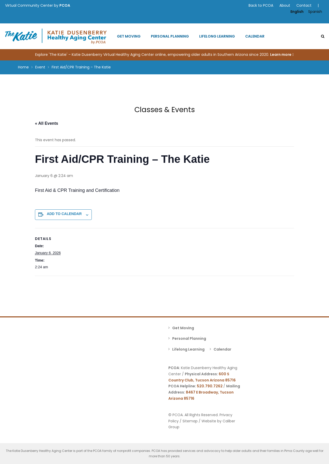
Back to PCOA (261, 5)
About (284, 5)
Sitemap (190, 421)
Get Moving (129, 36)
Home (23, 67)
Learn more (282, 54)
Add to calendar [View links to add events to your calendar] (64, 214)
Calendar (254, 36)
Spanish (315, 11)
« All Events (46, 123)
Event (40, 67)
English (297, 11)
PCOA (64, 5)
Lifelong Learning (217, 36)
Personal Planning (170, 36)
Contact (304, 5)
